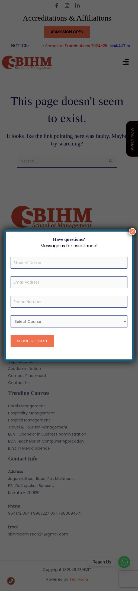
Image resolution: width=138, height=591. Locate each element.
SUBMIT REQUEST (32, 341)
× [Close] (132, 231)
